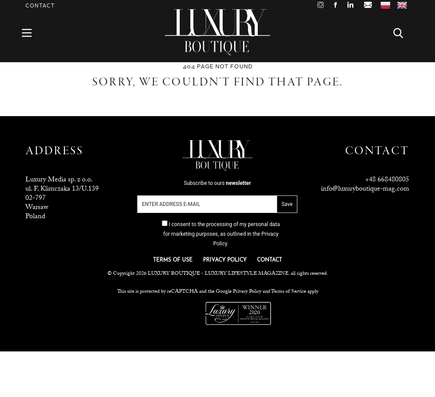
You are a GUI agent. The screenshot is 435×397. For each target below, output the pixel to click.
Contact (40, 6)
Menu (32, 33)
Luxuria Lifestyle (182, 313)
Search (403, 33)
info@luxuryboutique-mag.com (365, 189)
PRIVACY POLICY (224, 260)
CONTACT (269, 260)
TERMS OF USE (173, 260)
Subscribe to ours (217, 183)
